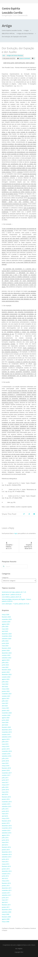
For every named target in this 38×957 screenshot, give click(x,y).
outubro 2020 (6, 715)
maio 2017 (5, 782)
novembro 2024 (7, 636)
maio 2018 (5, 763)
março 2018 (5, 766)
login (15, 533)
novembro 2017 (7, 773)
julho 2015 (5, 809)
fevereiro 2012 (6, 883)
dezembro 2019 (7, 730)
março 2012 (5, 881)
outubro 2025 (6, 622)
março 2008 (5, 921)
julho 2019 (5, 742)
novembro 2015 (7, 802)
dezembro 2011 (7, 888)
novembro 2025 (7, 619)
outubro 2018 (6, 754)
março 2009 (5, 914)
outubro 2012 (6, 874)
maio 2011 (5, 900)
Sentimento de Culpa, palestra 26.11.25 (14, 592)
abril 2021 (5, 706)
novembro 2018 (7, 751)
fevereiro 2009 (6, 917)
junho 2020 (5, 720)
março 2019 (5, 746)
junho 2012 (5, 876)
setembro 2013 (6, 857)
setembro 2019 (6, 737)
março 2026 (5, 614)
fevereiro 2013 (6, 866)
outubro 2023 (6, 655)
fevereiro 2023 (6, 670)
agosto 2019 (5, 739)
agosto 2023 (5, 660)
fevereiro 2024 (6, 648)
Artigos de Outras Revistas (15, 55)
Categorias (5, 577)
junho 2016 (5, 790)
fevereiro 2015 (6, 821)
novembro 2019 (7, 732)
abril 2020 (5, 725)
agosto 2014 (5, 835)
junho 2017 (5, 780)
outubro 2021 (6, 696)
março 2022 (5, 689)
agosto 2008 (5, 919)
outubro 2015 (6, 804)
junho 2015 (5, 811)
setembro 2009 (6, 912)
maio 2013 (5, 861)
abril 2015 (5, 816)
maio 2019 (5, 744)
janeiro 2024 (6, 650)
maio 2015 (5, 813)
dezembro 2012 (7, 871)
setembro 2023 (6, 658)
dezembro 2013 (7, 852)
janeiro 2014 (6, 850)
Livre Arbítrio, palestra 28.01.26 (11, 597)
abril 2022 (5, 686)
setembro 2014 (6, 833)
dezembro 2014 (7, 826)
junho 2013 (5, 859)
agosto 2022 (5, 679)
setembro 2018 (6, 756)
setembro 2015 (6, 806)
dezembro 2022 (7, 674)
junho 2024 (5, 643)
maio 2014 (5, 842)
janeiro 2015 (6, 823)
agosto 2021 (5, 698)
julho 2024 (5, 641)
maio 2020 (5, 722)
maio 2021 (5, 703)
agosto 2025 (5, 624)
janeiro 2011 (6, 907)
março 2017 (5, 785)
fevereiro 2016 (6, 797)
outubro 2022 (6, 677)
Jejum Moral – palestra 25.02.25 (11, 594)
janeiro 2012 (6, 885)
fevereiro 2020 (6, 727)
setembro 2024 (6, 638)
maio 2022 (5, 684)
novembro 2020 (7, 713)
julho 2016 (5, 787)
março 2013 (5, 864)
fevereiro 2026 (6, 617)
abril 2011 (5, 902)
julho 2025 (5, 626)
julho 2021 (5, 701)
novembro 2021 (7, 694)
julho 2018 (5, 758)
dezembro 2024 (7, 634)
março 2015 (5, 818)
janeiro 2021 (6, 710)
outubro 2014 (6, 830)
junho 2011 (5, 898)
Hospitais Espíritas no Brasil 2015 (28, 546)
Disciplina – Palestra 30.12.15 (9, 546)
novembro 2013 (7, 854)
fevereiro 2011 (6, 905)
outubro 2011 (6, 893)
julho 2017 (5, 778)
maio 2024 (5, 646)
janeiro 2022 (6, 691)
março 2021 (5, 708)
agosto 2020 (5, 718)
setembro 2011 (6, 895)
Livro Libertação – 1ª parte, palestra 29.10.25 (15, 604)
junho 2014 (5, 840)
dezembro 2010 (7, 909)
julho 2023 (5, 662)
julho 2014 (5, 837)
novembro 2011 (7, 890)
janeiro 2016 (6, 799)
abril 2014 (5, 845)
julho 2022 (5, 682)
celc (4, 55)
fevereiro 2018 (6, 768)
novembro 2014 (7, 828)
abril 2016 (5, 794)
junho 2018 (5, 761)
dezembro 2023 (7, 653)
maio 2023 (5, 667)
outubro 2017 (6, 775)
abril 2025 (5, 631)
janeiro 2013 (6, 869)
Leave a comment (24, 58)
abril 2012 (5, 878)
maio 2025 (5, 629)
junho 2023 (5, 665)
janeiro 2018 (6, 770)
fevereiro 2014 (6, 847)
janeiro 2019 (6, 749)
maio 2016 (5, 792)
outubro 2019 (6, 734)
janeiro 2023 (6, 672)
